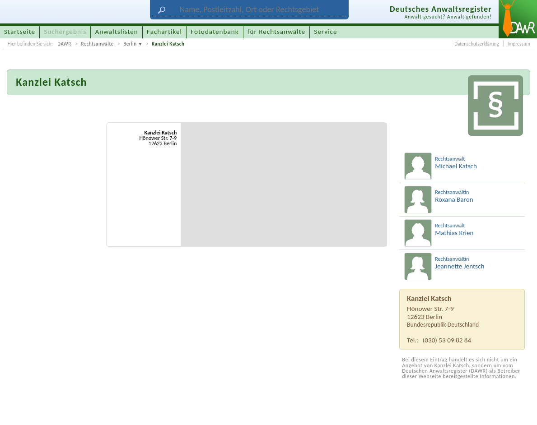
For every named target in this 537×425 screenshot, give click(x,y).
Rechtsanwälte (97, 44)
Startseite (19, 32)
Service (325, 32)
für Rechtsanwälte (276, 32)
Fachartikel (164, 32)
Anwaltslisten (116, 32)
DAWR (64, 44)
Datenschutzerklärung (476, 44)
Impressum (519, 44)
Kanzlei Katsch (168, 44)
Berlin (129, 44)
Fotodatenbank (214, 32)
